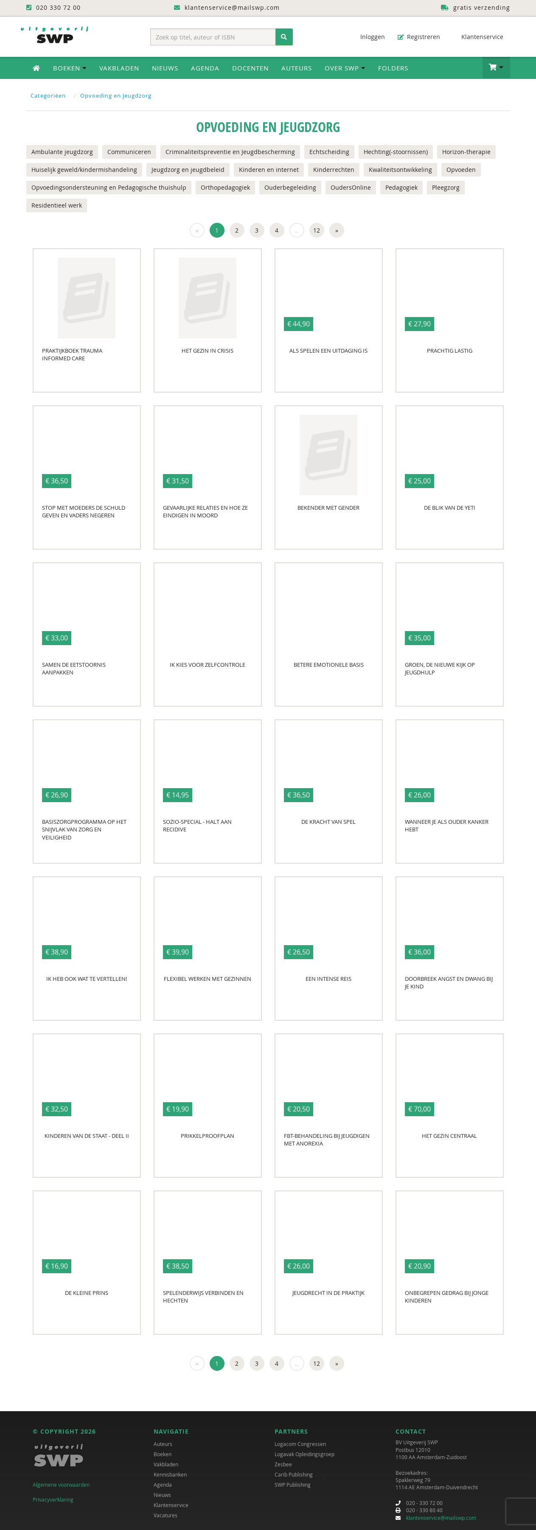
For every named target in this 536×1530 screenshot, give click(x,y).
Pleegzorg (446, 187)
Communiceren (129, 152)
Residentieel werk (56, 205)
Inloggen (368, 37)
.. (296, 230)
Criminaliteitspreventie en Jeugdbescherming (230, 152)
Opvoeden (461, 170)
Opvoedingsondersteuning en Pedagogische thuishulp (108, 187)
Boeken (162, 1454)
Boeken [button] (70, 68)
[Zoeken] (284, 36)
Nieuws (165, 68)
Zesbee (283, 1464)
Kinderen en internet (269, 170)
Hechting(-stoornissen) (396, 152)
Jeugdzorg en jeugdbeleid (188, 170)
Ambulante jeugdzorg (62, 152)
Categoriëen (48, 95)
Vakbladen (119, 68)
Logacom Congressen (300, 1443)
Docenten (250, 68)
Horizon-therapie (466, 152)
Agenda (205, 68)
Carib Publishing (294, 1474)
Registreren (419, 37)
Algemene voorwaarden (61, 1484)
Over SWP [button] (345, 68)
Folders (393, 68)
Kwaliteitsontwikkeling (400, 170)
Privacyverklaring (53, 1499)
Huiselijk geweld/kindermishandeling (84, 170)
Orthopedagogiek (225, 187)
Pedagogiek (401, 187)
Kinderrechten (333, 170)
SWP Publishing (293, 1484)
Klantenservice (478, 37)
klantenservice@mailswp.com (441, 1517)
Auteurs (296, 68)
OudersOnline (351, 187)
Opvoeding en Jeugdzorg (116, 95)
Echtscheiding (329, 152)
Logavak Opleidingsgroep (304, 1454)
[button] (496, 67)
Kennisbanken (170, 1474)
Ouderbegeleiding (290, 187)
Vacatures (165, 1515)
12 (316, 230)
